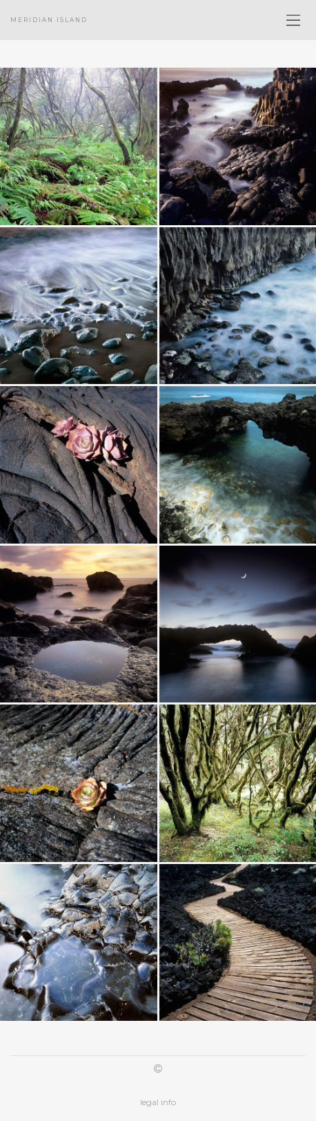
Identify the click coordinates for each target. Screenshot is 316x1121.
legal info (158, 1102)
